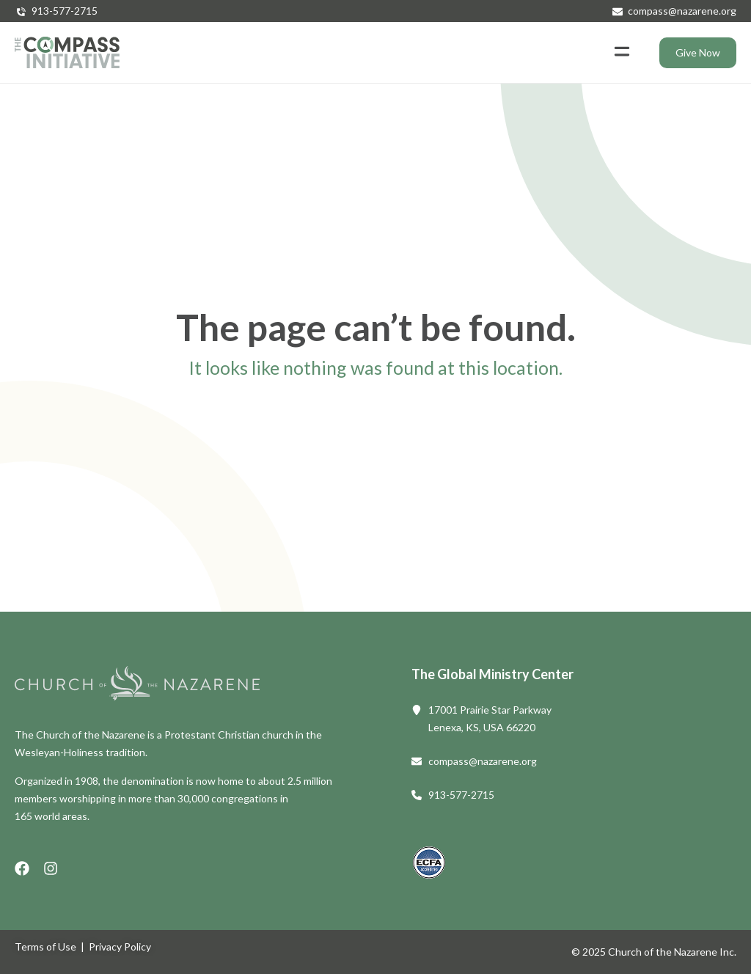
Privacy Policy (120, 946)
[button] (621, 52)
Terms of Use (45, 946)
